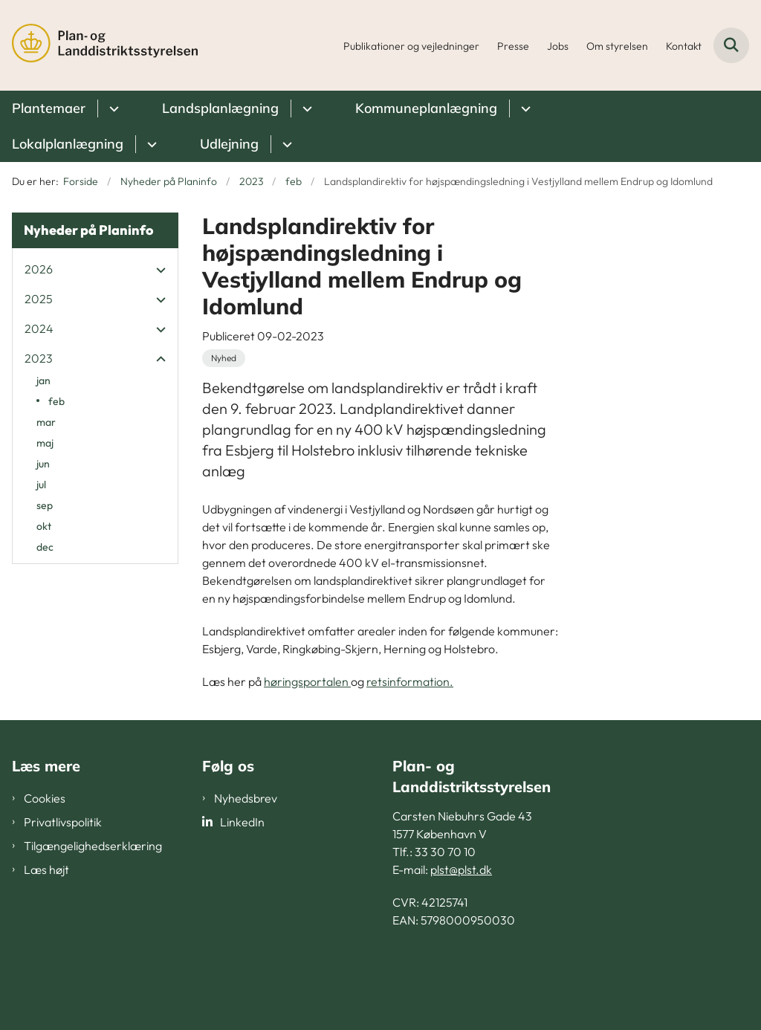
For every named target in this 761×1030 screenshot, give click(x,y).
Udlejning (229, 143)
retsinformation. (409, 681)
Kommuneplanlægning (426, 108)
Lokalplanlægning (67, 143)
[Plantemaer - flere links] (111, 108)
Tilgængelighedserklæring (93, 845)
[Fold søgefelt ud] (731, 45)
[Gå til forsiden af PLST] (99, 45)
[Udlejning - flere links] (285, 144)
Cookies (44, 798)
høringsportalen (307, 681)
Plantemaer (48, 108)
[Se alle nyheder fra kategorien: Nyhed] (223, 358)
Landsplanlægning (220, 108)
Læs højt (46, 869)
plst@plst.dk (461, 869)
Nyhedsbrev (245, 798)
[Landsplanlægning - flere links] (305, 108)
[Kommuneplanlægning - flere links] (523, 108)
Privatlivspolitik (63, 821)
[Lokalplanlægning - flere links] (149, 144)
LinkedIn (242, 821)
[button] (157, 269)
